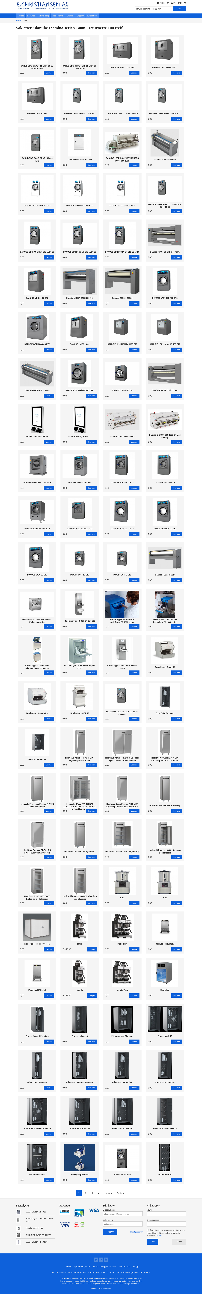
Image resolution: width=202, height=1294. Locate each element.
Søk (179, 9)
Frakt (68, 1267)
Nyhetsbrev (124, 1267)
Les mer (179, 1242)
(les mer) (159, 1236)
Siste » (120, 1193)
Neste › (108, 1193)
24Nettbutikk (106, 1289)
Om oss (70, 16)
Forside (21, 16)
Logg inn (80, 16)
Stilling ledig (44, 16)
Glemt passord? (136, 1232)
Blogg (136, 1267)
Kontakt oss (92, 16)
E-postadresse (109, 1210)
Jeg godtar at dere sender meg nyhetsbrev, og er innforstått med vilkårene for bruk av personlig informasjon (166, 1233)
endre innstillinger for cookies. (128, 1284)
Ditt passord (108, 1220)
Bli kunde (31, 16)
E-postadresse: (153, 1220)
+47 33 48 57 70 (111, 1273)
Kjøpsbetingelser (82, 1267)
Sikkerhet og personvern (104, 1267)
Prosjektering (57, 16)
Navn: (149, 1210)
